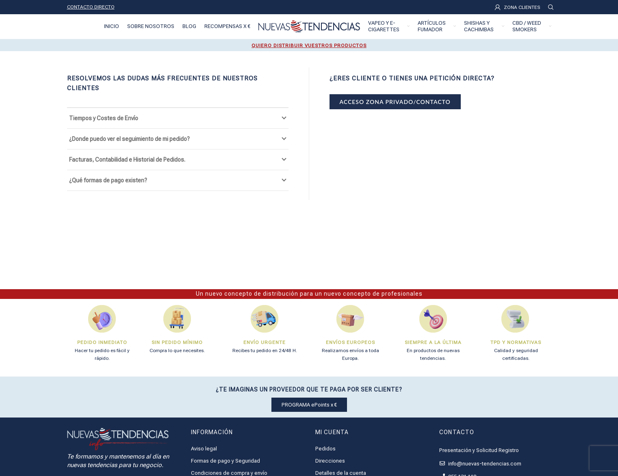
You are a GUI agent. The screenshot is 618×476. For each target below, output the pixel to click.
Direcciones (330, 461)
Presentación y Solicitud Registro (479, 450)
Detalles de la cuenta (340, 473)
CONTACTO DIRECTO (91, 7)
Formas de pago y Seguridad (225, 461)
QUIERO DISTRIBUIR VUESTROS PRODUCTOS (309, 45)
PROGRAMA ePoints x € (309, 405)
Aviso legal (204, 449)
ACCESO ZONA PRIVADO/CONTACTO (395, 101)
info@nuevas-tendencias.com (480, 464)
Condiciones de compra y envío (229, 473)
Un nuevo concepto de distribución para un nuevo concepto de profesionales (309, 293)
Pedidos (325, 449)
